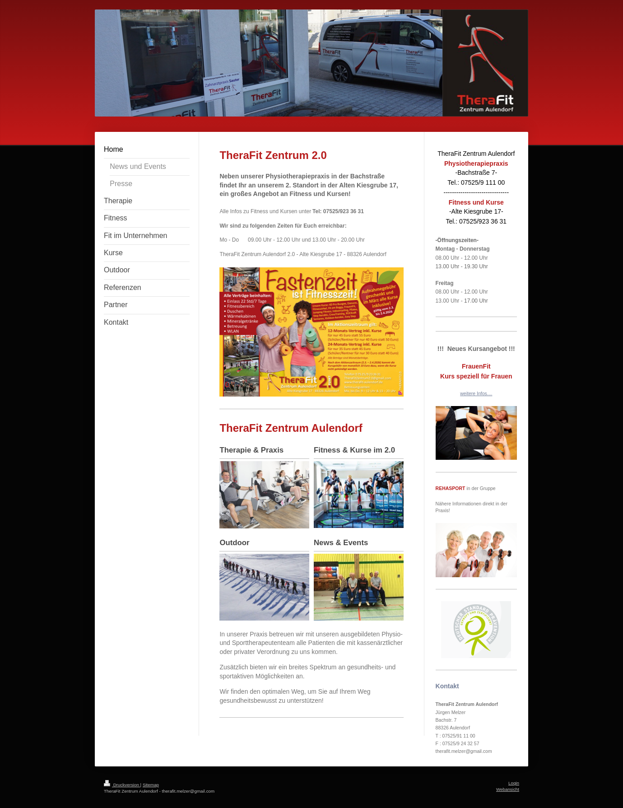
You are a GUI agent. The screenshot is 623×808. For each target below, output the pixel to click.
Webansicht (507, 789)
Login (513, 782)
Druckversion (122, 784)
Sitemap (151, 784)
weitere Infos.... (476, 393)
